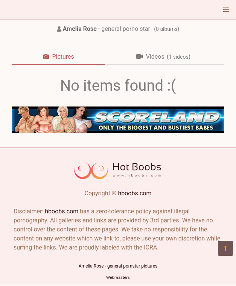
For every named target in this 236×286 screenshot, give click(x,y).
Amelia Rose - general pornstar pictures (118, 266)
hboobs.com (134, 193)
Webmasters (118, 277)
